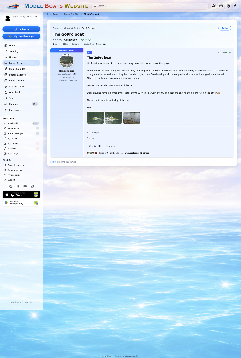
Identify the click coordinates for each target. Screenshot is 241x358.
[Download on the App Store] (21, 194)
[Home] (47, 14)
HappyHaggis (70, 39)
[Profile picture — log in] (7, 18)
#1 (89, 52)
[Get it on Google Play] (21, 202)
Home (9, 45)
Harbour (11, 57)
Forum (56, 14)
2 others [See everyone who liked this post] (145, 153)
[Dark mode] (236, 6)
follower (76, 44)
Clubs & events (14, 80)
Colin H (110, 153)
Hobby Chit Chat (71, 14)
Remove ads (28, 302)
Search (10, 98)
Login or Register (21, 29)
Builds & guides (14, 68)
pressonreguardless (127, 153)
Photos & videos (15, 74)
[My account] (228, 6)
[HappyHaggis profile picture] (67, 61)
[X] (18, 186)
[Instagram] (32, 186)
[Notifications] (214, 6)
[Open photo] (95, 117)
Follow (225, 28)
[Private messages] (221, 6)
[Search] (152, 6)
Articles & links (14, 86)
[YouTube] (25, 186)
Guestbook (12, 92)
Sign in (53, 161)
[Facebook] (11, 186)
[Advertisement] (21, 254)
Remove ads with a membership (127, 356)
